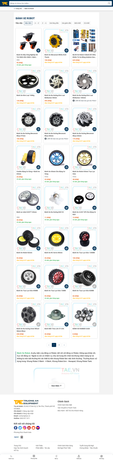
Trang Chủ (17, 446)
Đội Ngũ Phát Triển (64, 448)
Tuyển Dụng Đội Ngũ (87, 446)
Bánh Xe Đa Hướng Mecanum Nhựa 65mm (83, 134)
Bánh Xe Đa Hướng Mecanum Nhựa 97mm (27, 134)
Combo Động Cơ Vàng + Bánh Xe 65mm (28, 173)
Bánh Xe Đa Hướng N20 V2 (54, 212)
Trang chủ (18, 8)
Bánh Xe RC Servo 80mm (53, 253)
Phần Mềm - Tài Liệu (43, 448)
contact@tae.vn (24, 416)
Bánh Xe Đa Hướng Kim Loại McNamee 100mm (83, 96)
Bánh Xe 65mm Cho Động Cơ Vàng (55, 173)
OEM (18, 60)
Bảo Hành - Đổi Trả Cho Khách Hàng (70, 411)
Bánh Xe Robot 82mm (24, 253)
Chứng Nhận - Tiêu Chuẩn (89, 448)
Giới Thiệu (39, 446)
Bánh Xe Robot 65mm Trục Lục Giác (84, 173)
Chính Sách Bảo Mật (65, 405)
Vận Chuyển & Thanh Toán (67, 408)
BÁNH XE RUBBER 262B (81, 329)
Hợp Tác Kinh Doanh (21, 448)
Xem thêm (56, 386)
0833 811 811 (25, 418)
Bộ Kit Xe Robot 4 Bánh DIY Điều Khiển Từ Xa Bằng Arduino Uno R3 (84, 56)
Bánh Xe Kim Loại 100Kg (25, 95)
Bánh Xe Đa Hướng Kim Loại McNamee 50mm (55, 96)
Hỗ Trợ (16, 450)
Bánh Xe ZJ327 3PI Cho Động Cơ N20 (84, 213)
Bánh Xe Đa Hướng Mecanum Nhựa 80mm (55, 134)
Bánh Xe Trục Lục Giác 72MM (55, 291)
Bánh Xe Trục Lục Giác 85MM (27, 291)
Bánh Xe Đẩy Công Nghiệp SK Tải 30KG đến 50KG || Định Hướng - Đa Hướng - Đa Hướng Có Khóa (27, 56)
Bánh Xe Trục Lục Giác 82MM (83, 291)
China (46, 177)
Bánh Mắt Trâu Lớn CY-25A (54, 329)
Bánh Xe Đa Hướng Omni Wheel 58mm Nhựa (28, 330)
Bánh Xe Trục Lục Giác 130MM (84, 253)
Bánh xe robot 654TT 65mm (27, 212)
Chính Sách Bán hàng (65, 446)
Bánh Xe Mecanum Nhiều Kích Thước (55, 56)
